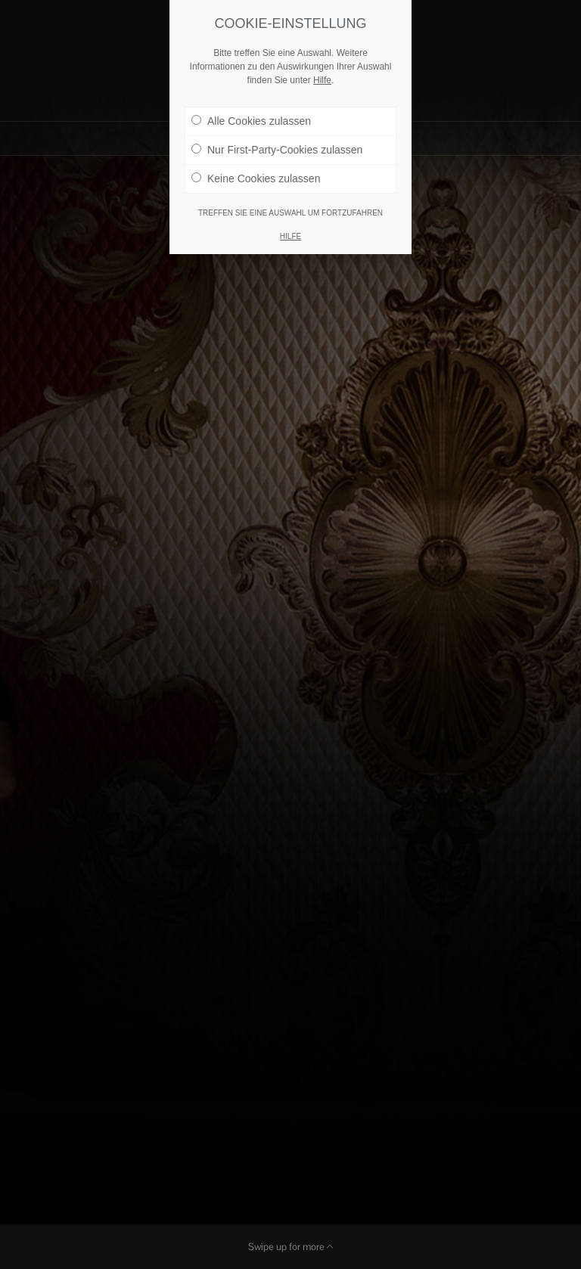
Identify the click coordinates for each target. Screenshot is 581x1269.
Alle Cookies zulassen (251, 114)
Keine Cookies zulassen (255, 172)
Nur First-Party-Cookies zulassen (276, 143)
